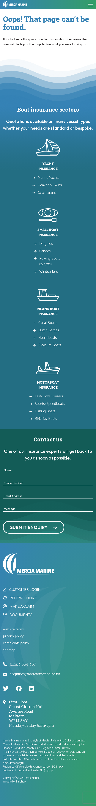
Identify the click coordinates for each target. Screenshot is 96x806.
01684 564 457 (23, 664)
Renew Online (23, 598)
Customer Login (25, 589)
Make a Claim (22, 606)
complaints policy (16, 643)
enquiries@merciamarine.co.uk (35, 673)
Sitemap (9, 650)
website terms (14, 629)
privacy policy (13, 636)
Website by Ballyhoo (14, 781)
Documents (21, 614)
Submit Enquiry (29, 527)
